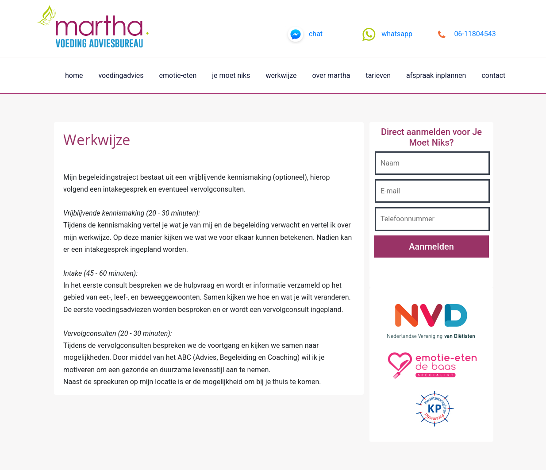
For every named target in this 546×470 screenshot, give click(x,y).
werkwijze (280, 75)
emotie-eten (178, 75)
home (74, 75)
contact (493, 75)
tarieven (378, 75)
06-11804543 (475, 34)
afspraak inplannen (436, 75)
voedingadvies (120, 75)
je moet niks (231, 75)
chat (316, 34)
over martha (331, 75)
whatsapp (396, 34)
